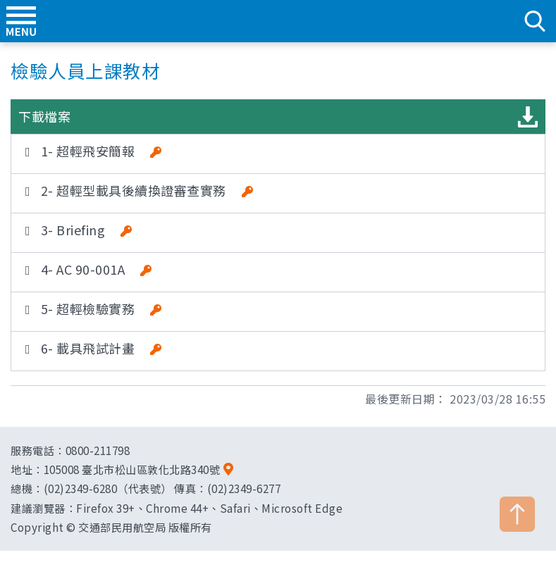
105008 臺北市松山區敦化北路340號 (132, 469)
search (535, 21)
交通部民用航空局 (278, 21)
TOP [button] (517, 514)
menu (21, 21)
